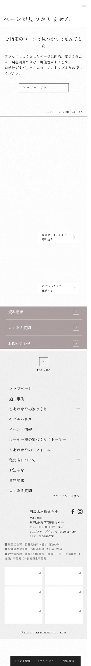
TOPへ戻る (43, 364)
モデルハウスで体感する (59, 288)
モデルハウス (45, 661)
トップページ (20, 388)
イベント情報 (22, 661)
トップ (48, 112)
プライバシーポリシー (67, 496)
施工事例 (16, 398)
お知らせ (16, 470)
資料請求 (68, 661)
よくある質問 (20, 490)
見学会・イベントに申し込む (59, 237)
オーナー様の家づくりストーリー (37, 439)
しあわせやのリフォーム (30, 449)
